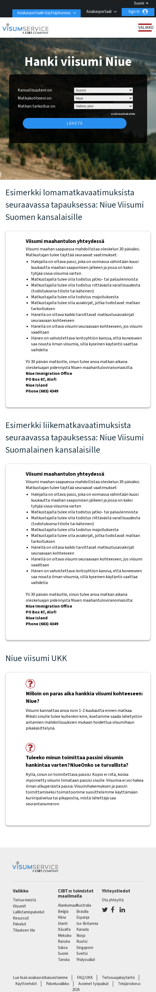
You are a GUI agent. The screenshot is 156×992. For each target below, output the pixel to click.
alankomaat (67, 905)
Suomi (139, 3)
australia (83, 905)
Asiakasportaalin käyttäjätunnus (42, 11)
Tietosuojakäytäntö (118, 977)
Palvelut (19, 924)
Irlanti (63, 923)
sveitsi (82, 953)
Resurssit (21, 918)
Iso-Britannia (87, 923)
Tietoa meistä (24, 900)
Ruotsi (81, 941)
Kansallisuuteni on (35, 90)
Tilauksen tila (24, 930)
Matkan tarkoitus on (36, 105)
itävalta (64, 929)
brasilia (82, 911)
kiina (62, 917)
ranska (64, 941)
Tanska (64, 960)
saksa (63, 948)
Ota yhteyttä (113, 900)
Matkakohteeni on (34, 98)
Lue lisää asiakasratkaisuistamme (40, 977)
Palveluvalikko (57, 984)
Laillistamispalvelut (28, 912)
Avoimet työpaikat (93, 984)
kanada (82, 929)
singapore (84, 948)
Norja (80, 935)
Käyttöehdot (26, 984)
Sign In (134, 11)
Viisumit (19, 906)
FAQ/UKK (85, 977)
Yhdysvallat (85, 960)
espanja (82, 917)
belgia (63, 911)
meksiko (65, 935)
